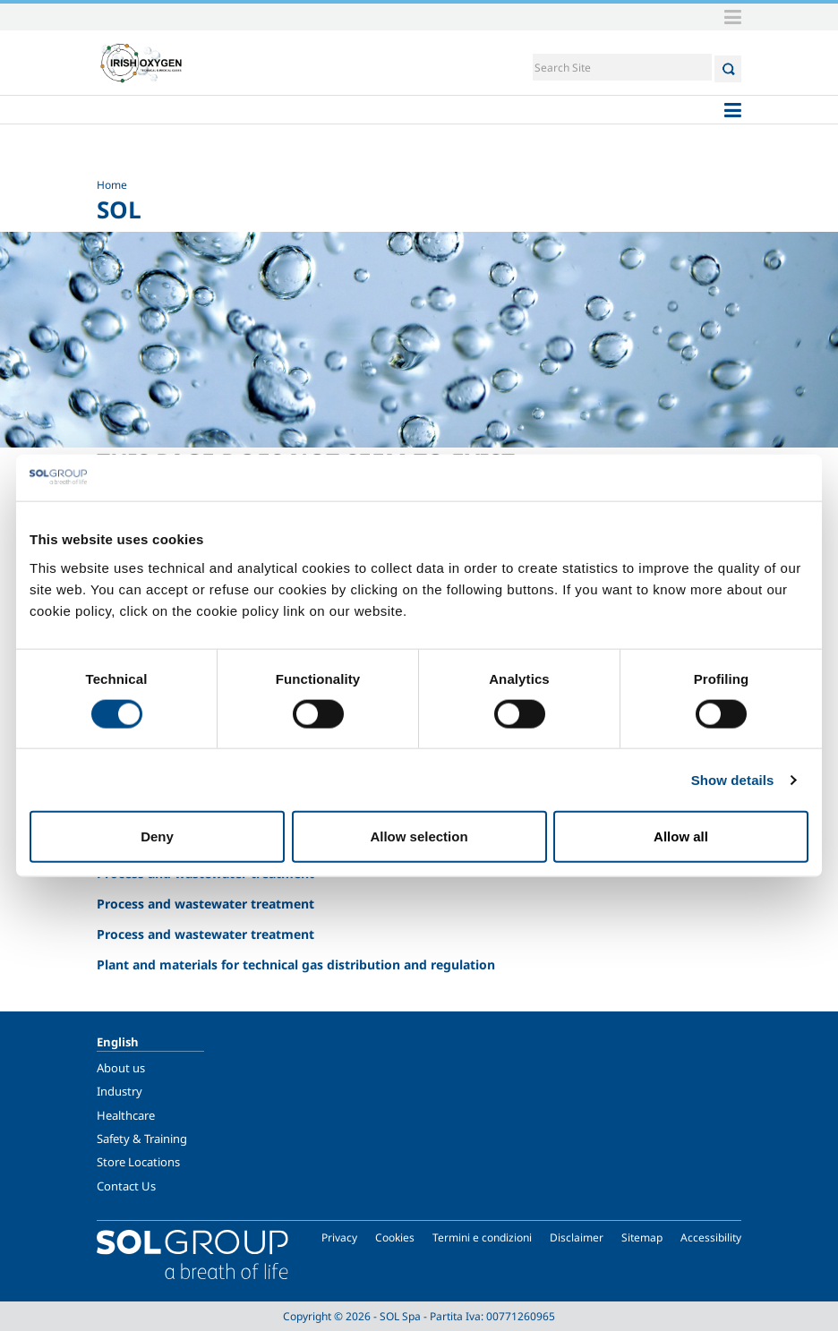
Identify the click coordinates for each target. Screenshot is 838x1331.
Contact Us (126, 1186)
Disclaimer (576, 1237)
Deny (157, 836)
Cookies (395, 1237)
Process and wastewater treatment (205, 903)
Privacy (339, 1237)
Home (112, 184)
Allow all (681, 836)
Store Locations (138, 1162)
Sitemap (642, 1237)
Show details (732, 779)
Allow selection (418, 836)
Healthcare (126, 1115)
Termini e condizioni (482, 1237)
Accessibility (710, 1237)
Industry (119, 1091)
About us (121, 1068)
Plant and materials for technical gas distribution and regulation (296, 964)
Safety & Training (142, 1138)
